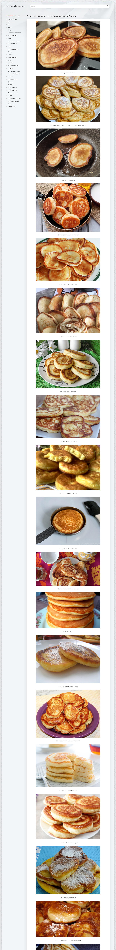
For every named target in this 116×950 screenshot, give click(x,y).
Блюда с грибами (13, 49)
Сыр (9, 24)
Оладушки (11, 104)
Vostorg (13, 6)
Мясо (9, 27)
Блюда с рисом (12, 87)
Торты (10, 95)
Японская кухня (12, 57)
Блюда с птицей (12, 43)
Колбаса (10, 85)
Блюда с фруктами (13, 65)
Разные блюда (12, 19)
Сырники (10, 63)
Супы (9, 60)
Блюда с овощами (13, 101)
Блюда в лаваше (13, 79)
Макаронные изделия (14, 41)
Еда (9, 22)
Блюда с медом (12, 35)
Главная (22, 6)
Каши (9, 38)
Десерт (10, 76)
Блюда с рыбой (12, 90)
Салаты (10, 54)
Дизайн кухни (12, 106)
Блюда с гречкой (13, 93)
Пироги (10, 46)
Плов (9, 30)
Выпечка (10, 82)
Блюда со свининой (14, 71)
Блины (10, 52)
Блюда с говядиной (14, 74)
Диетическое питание (14, 33)
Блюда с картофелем (14, 98)
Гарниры (10, 68)
